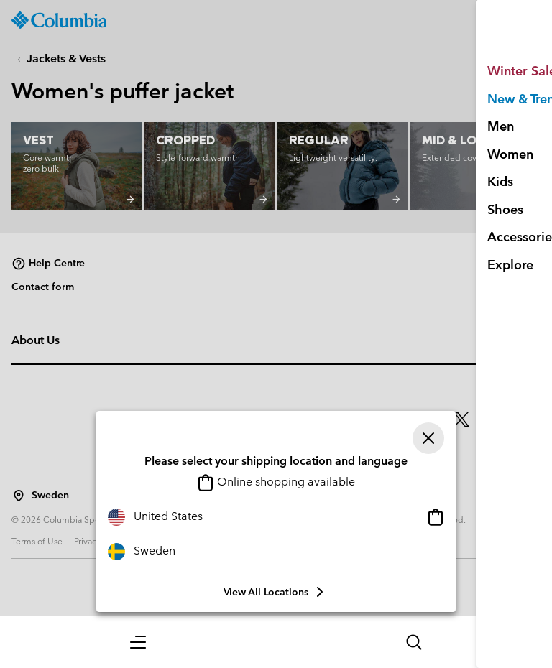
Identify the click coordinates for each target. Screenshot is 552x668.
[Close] (428, 438)
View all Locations (276, 591)
